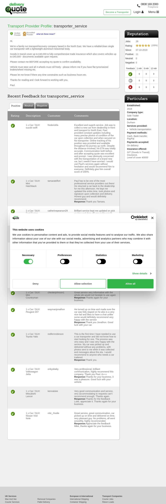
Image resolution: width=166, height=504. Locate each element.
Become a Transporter (117, 12)
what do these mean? (45, 34)
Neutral (28, 105)
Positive (15, 105)
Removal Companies (46, 499)
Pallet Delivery (43, 502)
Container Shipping (78, 502)
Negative (42, 105)
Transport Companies (112, 496)
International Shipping (79, 499)
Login (139, 12)
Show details (139, 273)
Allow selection (83, 283)
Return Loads (108, 502)
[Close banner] (152, 218)
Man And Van (11, 499)
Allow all (130, 283)
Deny (36, 283)
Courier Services (12, 502)
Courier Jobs (107, 499)
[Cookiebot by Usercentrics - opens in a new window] (133, 217)
